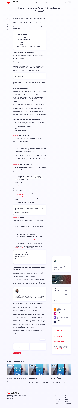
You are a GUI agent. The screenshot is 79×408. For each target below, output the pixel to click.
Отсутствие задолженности (23, 36)
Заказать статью (58, 399)
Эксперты (57, 395)
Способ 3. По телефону (22, 42)
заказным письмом (19, 247)
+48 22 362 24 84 (20, 194)
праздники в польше (58, 336)
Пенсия (66, 399)
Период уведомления (22, 34)
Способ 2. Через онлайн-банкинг (24, 41)
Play (57, 316)
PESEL (34, 229)
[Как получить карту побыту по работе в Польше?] (61, 279)
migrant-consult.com (57, 291)
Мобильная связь (68, 403)
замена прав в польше (58, 348)
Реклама (56, 403)
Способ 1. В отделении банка (24, 39)
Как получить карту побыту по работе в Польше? (61, 281)
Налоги (66, 401)
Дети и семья (67, 395)
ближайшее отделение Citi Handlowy (26, 147)
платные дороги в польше (59, 344)
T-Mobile (58, 312)
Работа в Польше (68, 393)
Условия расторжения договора (22, 32)
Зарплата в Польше (57, 330)
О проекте (57, 393)
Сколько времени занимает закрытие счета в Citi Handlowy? (28, 46)
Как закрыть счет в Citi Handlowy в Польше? (25, 37)
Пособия (66, 397)
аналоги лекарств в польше (59, 341)
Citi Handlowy (42, 339)
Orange (58, 308)
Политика (57, 401)
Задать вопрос (57, 397)
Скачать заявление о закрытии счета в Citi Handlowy (27, 239)
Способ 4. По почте (22, 44)
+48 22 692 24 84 (20, 196)
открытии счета (38, 244)
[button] (65, 2)
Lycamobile (59, 320)
